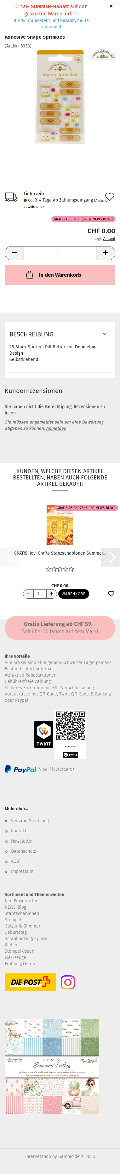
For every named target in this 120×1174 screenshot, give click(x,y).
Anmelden (56, 428)
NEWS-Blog (15, 907)
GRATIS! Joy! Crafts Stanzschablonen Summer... (60, 553)
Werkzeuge (15, 957)
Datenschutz (23, 851)
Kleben (12, 945)
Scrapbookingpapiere (26, 938)
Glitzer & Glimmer (22, 926)
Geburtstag (16, 932)
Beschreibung (31, 334)
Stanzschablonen (22, 913)
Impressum (22, 871)
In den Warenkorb (53, 274)
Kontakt (18, 830)
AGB (15, 861)
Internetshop (38, 1156)
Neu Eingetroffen (21, 901)
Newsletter (22, 841)
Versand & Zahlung (30, 820)
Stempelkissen (19, 951)
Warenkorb (74, 594)
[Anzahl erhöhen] (51, 594)
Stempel (13, 919)
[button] (14, 253)
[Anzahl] (60, 253)
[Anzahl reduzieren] (28, 594)
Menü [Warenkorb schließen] (9, 9)
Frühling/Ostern (21, 963)
